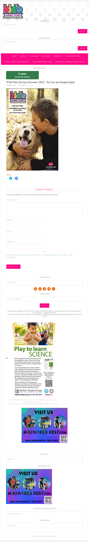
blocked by (22, 75)
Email (9, 231)
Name (9, 220)
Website (10, 242)
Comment (11, 200)
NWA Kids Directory (19, 11)
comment (31, 85)
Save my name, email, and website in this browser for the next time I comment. (40, 256)
